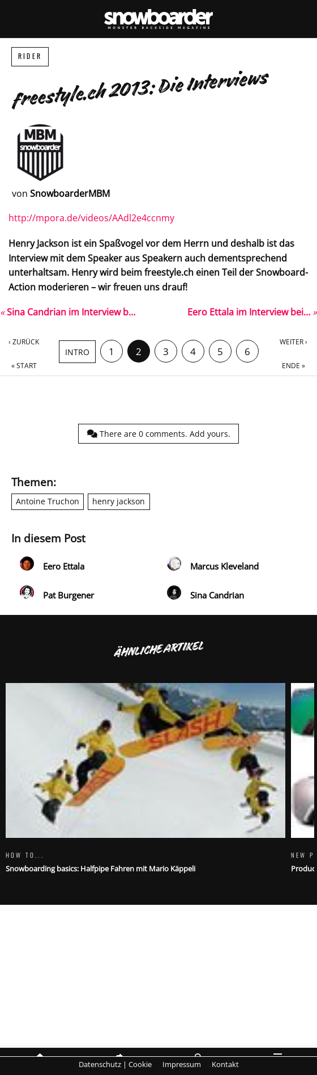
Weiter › (293, 342)
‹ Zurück (23, 342)
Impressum (181, 1064)
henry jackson (118, 501)
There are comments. (158, 433)
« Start (24, 365)
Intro (77, 352)
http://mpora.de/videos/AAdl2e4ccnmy (91, 218)
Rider (30, 56)
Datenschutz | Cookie (115, 1064)
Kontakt (225, 1064)
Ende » (293, 365)
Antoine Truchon (47, 501)
